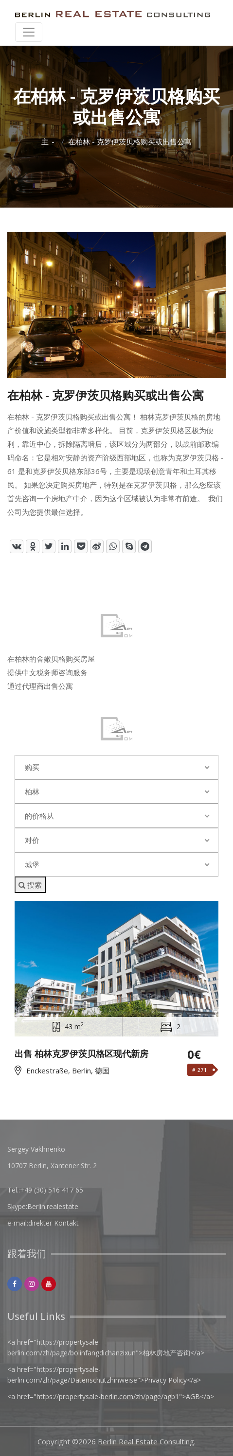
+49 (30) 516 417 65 (51, 1189)
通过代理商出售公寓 (40, 686)
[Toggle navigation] (28, 32)
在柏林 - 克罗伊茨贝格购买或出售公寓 (130, 141)
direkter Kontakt (53, 1223)
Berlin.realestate (52, 1206)
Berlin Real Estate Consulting (146, 1441)
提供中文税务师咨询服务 (47, 672)
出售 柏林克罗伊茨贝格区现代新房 (81, 1054)
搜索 (30, 885)
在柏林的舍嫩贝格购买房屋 (51, 659)
